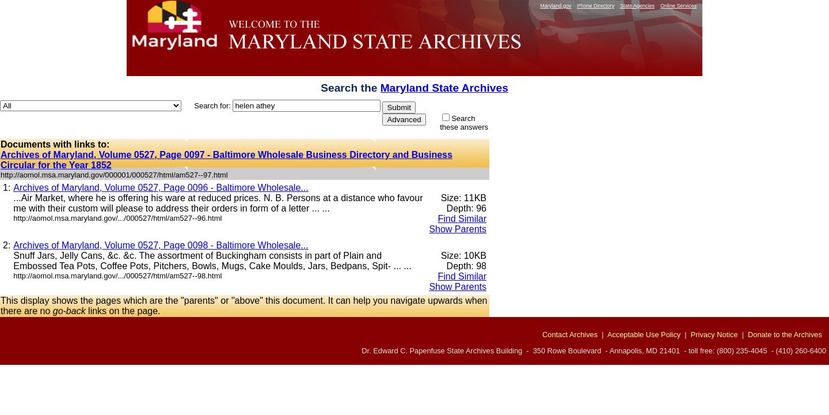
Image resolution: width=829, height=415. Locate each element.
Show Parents (457, 229)
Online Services (678, 6)
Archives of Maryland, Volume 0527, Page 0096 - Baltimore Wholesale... (160, 188)
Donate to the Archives (785, 334)
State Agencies (637, 6)
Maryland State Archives (444, 88)
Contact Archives (570, 334)
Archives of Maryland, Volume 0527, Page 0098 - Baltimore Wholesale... (160, 245)
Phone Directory (595, 6)
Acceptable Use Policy (643, 334)
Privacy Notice (714, 334)
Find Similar (462, 219)
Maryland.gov (555, 6)
